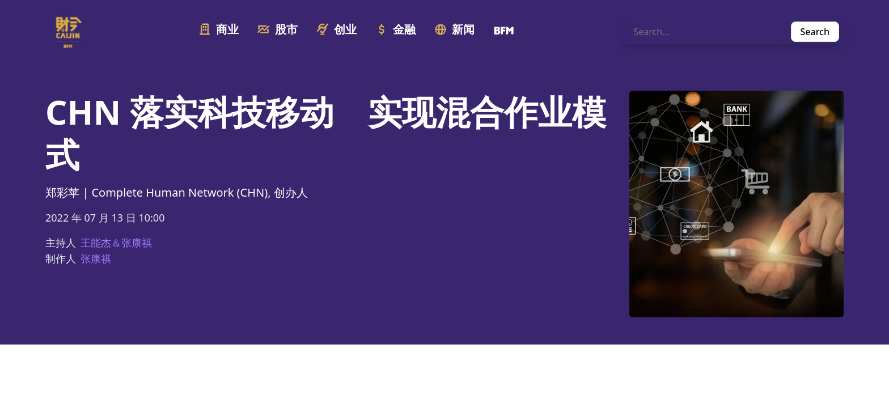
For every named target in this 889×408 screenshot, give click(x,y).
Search (815, 32)
